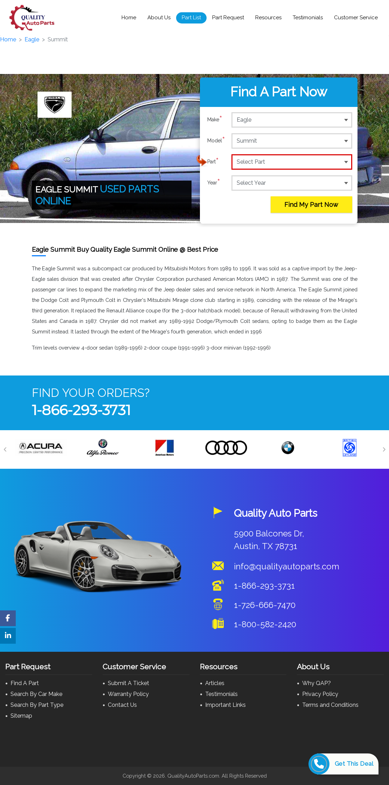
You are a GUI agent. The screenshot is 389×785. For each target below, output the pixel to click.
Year (213, 182)
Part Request (228, 17)
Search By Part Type (37, 705)
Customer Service (356, 17)
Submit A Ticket (128, 683)
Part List (191, 17)
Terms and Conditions (330, 705)
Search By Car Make (36, 694)
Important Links (225, 705)
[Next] (383, 449)
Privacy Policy (320, 694)
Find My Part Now (311, 204)
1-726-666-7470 (265, 605)
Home (128, 17)
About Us (159, 17)
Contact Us (122, 705)
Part (213, 161)
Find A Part (25, 683)
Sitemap (21, 715)
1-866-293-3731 (81, 410)
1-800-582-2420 (265, 624)
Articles (214, 683)
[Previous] (5, 449)
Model (216, 140)
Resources (268, 17)
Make (214, 119)
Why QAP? (316, 683)
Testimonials (308, 17)
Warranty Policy (128, 694)
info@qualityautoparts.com (286, 566)
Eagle (32, 39)
